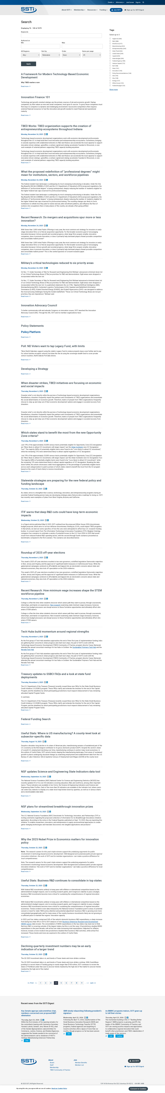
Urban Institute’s (77, 447)
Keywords (24, 32)
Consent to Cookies (138, 1089)
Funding (104, 10)
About (50, 1060)
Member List (79, 1065)
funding (119, 1036)
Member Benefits (81, 1063)
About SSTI (67, 10)
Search (143, 2)
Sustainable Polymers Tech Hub (84, 647)
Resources (92, 10)
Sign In (138, 2)
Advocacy (120, 2)
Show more (113, 90)
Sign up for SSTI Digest (135, 10)
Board (52, 1063)
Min (22, 43)
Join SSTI (117, 10)
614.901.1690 (139, 1083)
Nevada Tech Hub (27, 650)
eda (111, 1036)
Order (64, 51)
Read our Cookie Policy (59, 1088)
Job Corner (130, 2)
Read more (25, 86)
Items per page (88, 51)
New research (55, 605)
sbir (69, 1034)
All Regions (25, 51)
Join (75, 1060)
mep (26, 1040)
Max (63, 43)
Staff (52, 1065)
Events (111, 2)
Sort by (44, 51)
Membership (79, 10)
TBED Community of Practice (60, 1070)
